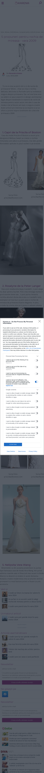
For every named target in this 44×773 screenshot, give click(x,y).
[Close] (40, 322)
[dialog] (22, 386)
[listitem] (22, 356)
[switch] (36, 360)
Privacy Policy (33, 451)
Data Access (22, 451)
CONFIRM (13, 444)
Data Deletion (11, 451)
